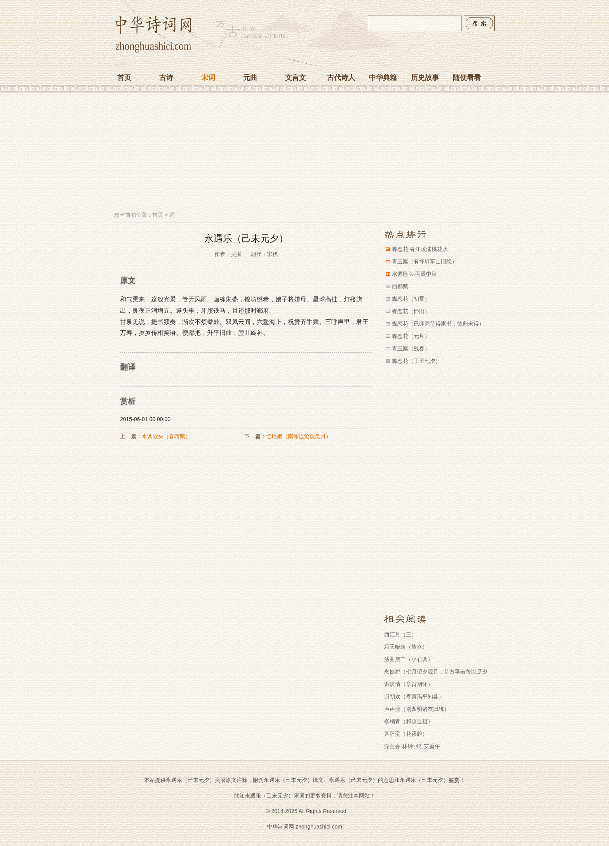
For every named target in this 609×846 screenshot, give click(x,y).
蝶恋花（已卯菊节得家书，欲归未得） (438, 323)
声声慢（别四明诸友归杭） (416, 709)
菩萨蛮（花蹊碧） (406, 734)
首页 (124, 78)
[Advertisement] (304, 152)
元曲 (250, 78)
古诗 (166, 78)
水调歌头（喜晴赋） (166, 436)
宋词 (208, 78)
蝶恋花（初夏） (411, 299)
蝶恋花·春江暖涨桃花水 (420, 249)
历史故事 (425, 78)
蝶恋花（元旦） (411, 336)
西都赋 (400, 286)
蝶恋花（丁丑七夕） (416, 361)
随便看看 (467, 78)
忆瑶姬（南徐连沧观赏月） (298, 436)
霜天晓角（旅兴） (406, 647)
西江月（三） (400, 634)
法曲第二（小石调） (408, 659)
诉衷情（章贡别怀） (408, 684)
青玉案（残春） (411, 348)
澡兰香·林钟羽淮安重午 (412, 746)
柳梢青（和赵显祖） (408, 721)
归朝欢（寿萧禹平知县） (414, 696)
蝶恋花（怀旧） (411, 311)
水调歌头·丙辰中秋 (414, 274)
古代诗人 (341, 78)
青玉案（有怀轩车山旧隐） (424, 261)
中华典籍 (383, 78)
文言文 (295, 78)
